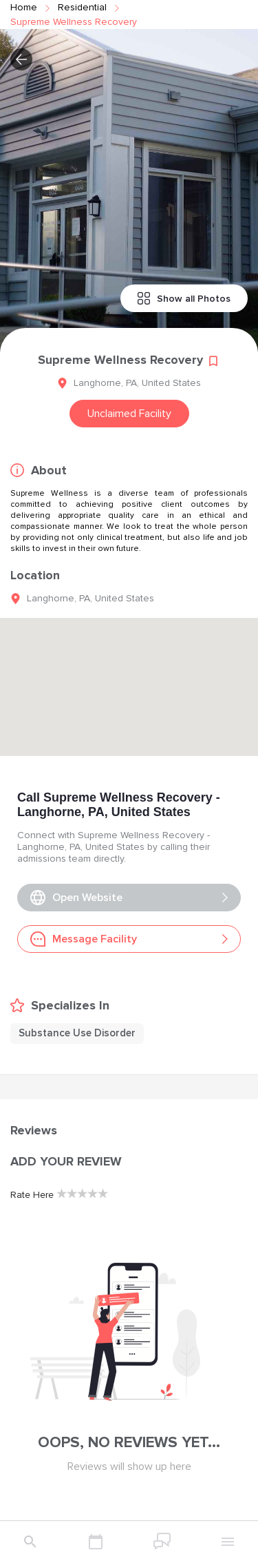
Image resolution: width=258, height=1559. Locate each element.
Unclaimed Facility (129, 413)
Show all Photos (184, 298)
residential (82, 7)
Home (23, 7)
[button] (21, 59)
